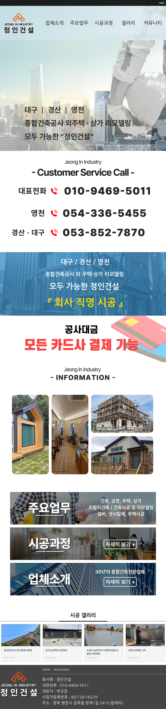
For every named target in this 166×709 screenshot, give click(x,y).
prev (3, 96)
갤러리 (128, 22)
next (163, 96)
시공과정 (104, 22)
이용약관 (46, 670)
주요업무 (79, 22)
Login (161, 3)
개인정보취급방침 (61, 670)
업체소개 (54, 22)
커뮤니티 (153, 22)
